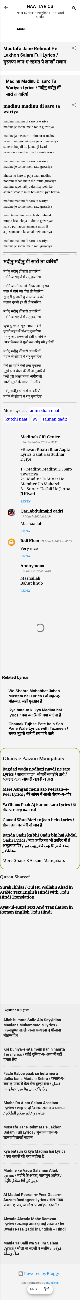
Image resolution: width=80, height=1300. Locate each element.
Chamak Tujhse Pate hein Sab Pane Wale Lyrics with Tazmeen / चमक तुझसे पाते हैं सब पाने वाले (38, 729)
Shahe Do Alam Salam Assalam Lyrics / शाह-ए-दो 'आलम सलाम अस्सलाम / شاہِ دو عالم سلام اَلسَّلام (34, 1108)
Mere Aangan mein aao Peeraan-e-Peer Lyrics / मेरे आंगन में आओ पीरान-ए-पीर (37, 792)
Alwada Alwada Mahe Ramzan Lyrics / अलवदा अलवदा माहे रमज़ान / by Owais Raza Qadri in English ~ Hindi (34, 1224)
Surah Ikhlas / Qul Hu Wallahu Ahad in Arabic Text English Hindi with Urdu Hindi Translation (36, 892)
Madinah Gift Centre (40, 436)
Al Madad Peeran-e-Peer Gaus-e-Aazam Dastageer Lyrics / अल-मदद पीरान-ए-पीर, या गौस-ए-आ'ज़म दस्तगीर (33, 1199)
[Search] (74, 8)
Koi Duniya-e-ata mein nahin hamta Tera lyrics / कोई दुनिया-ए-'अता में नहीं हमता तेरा (34, 1054)
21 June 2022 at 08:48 (36, 571)
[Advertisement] (40, 960)
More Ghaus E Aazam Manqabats (34, 860)
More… (23, 29)
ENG (33, 1289)
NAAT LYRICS (40, 6)
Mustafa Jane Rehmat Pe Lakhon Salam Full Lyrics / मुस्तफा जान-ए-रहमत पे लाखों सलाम (34, 55)
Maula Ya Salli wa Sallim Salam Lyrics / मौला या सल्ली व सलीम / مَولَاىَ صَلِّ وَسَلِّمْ (32, 1248)
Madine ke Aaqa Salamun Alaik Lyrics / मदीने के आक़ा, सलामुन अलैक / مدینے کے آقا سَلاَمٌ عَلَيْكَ (32, 1175)
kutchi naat (16, 419)
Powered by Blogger (40, 1273)
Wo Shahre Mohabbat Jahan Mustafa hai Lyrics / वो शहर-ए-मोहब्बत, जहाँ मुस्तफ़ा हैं (34, 696)
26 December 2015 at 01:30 (39, 442)
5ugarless (52, 1282)
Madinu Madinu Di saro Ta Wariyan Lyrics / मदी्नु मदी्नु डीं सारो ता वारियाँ (33, 88)
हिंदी (46, 1289)
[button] (74, 48)
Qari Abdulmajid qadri (41, 511)
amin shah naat (45, 410)
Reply (25, 501)
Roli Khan (29, 540)
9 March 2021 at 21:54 (36, 516)
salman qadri (54, 419)
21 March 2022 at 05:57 (56, 541)
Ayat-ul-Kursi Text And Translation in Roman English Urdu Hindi (36, 910)
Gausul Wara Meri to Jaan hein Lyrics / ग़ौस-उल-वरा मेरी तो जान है (38, 822)
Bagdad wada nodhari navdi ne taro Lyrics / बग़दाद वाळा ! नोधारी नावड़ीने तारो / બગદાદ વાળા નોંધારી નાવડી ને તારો (36, 774)
